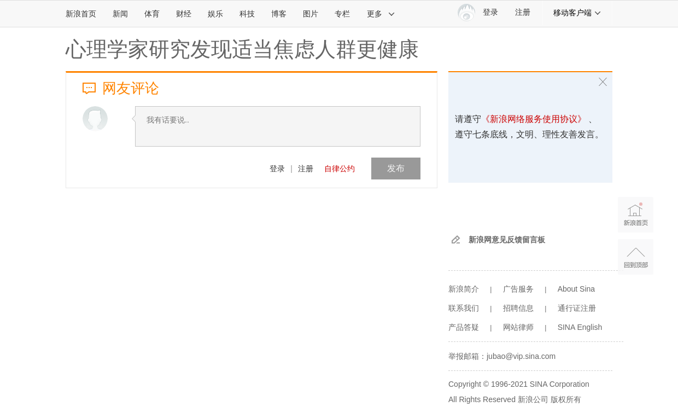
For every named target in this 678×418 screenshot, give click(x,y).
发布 (396, 168)
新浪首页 (81, 13)
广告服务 (518, 289)
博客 (279, 13)
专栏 (342, 13)
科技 (247, 13)
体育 (152, 13)
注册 (522, 12)
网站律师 (518, 327)
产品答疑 (463, 327)
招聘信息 (518, 308)
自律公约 (339, 168)
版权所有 (566, 399)
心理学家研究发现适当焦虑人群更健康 (242, 49)
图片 (310, 13)
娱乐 (215, 13)
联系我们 (463, 308)
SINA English (580, 327)
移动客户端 (577, 12)
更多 (381, 13)
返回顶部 (635, 257)
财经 (183, 13)
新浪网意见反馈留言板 (507, 239)
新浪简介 (463, 289)
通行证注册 (577, 308)
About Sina (576, 289)
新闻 (120, 13)
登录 (277, 168)
